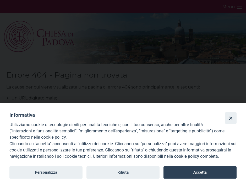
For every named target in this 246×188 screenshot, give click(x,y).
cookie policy (186, 156)
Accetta (200, 172)
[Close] (231, 118)
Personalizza (46, 172)
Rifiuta (123, 172)
